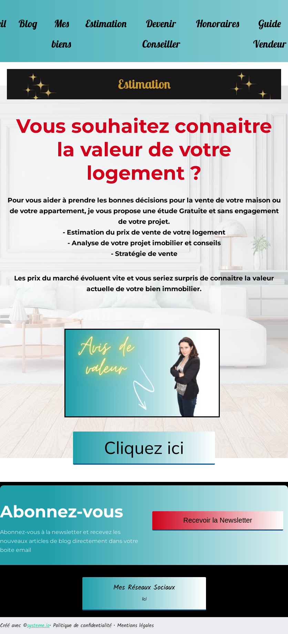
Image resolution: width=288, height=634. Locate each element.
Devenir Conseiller (161, 33)
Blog (28, 23)
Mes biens (61, 33)
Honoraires (217, 23)
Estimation (105, 23)
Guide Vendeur (269, 33)
